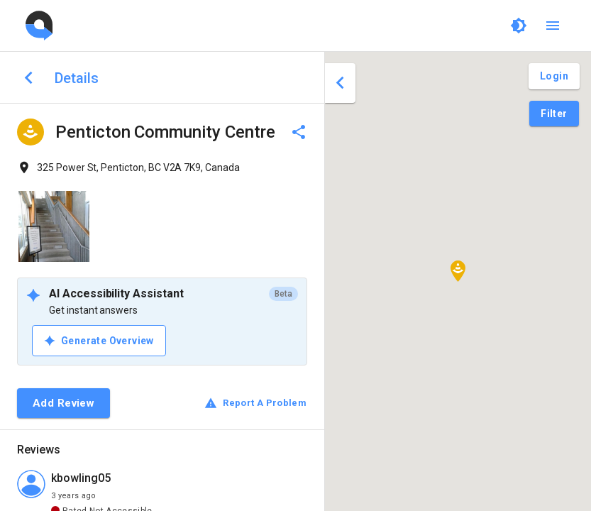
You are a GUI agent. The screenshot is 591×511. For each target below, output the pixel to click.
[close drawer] (340, 83)
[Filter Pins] (553, 114)
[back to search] (28, 77)
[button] (458, 271)
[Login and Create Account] (554, 76)
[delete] (299, 132)
